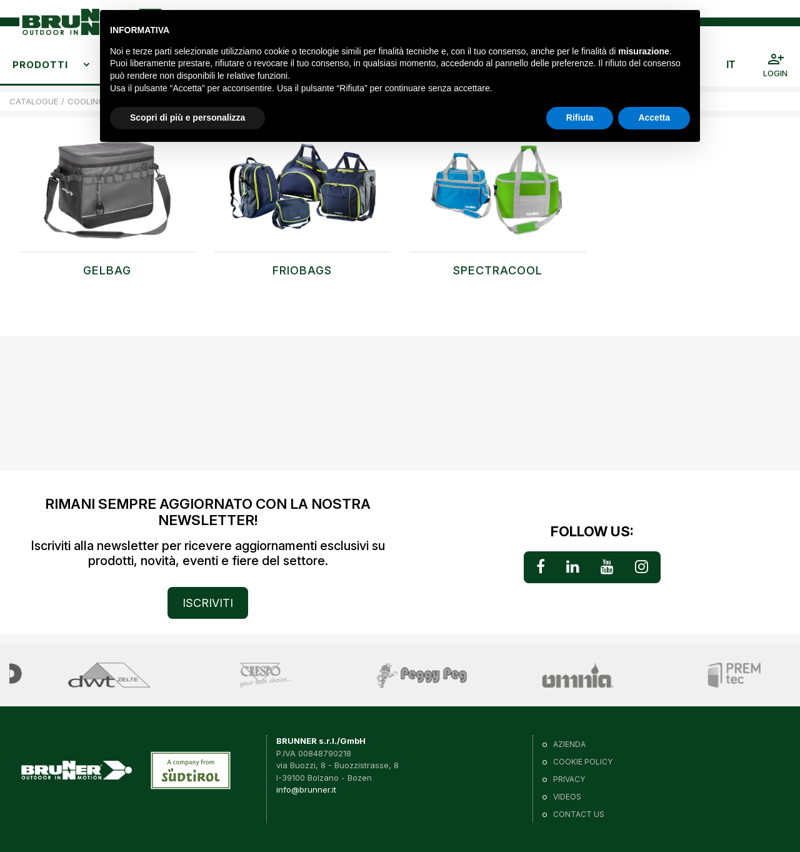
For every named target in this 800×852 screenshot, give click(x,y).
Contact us (578, 814)
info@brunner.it (306, 789)
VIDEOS (567, 796)
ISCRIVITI (207, 602)
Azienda (569, 744)
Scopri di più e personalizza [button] (187, 118)
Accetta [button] (654, 118)
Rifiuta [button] (580, 118)
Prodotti (40, 65)
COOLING (86, 101)
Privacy (569, 779)
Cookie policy (582, 761)
